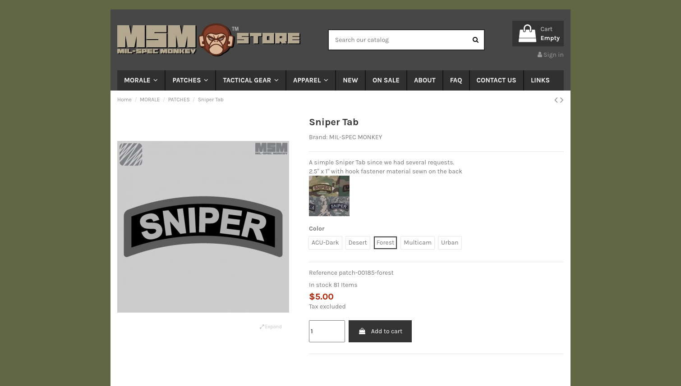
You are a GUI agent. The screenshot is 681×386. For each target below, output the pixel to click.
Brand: (318, 137)
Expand (271, 327)
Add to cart (380, 331)
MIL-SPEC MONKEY (355, 137)
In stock (320, 285)
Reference (323, 273)
